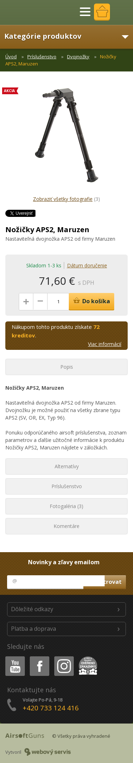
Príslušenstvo (41, 56)
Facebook (39, 657)
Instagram (63, 657)
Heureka (86, 657)
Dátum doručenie (87, 265)
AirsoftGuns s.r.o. (30, 12)
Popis (66, 366)
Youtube (13, 657)
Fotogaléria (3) (66, 506)
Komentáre (66, 526)
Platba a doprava (33, 629)
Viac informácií (104, 344)
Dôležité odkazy (32, 609)
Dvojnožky (78, 56)
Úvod (11, 56)
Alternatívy (67, 466)
